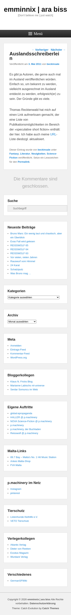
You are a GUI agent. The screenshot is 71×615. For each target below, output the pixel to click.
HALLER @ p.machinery (23, 417)
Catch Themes (50, 608)
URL (53, 134)
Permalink (24, 161)
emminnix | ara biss (35, 9)
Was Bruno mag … (20, 273)
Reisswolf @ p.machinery (24, 433)
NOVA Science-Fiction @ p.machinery (31, 421)
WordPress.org (18, 357)
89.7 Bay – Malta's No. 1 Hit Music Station (33, 457)
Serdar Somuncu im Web (24, 389)
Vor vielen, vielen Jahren (23, 257)
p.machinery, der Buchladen (25, 429)
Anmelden (16, 345)
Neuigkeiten (38, 153)
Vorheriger (40, 49)
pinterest (15, 493)
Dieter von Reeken (20, 548)
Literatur (25, 153)
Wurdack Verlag (19, 556)
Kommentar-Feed (20, 353)
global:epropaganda (21, 413)
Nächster (58, 49)
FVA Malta (16, 465)
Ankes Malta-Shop (20, 461)
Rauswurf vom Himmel (22, 261)
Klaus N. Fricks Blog (21, 381)
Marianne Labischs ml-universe (27, 385)
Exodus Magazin (19, 552)
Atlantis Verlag (18, 544)
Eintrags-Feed (18, 349)
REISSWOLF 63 (19, 253)
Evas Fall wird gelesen (22, 241)
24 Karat (15, 265)
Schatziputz (16, 269)
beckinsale (53, 64)
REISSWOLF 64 (19, 249)
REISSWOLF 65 (19, 245)
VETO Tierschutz (19, 520)
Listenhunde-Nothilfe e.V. (24, 517)
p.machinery (17, 425)
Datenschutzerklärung (43, 603)
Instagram (15, 489)
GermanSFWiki (18, 580)
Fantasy (14, 153)
